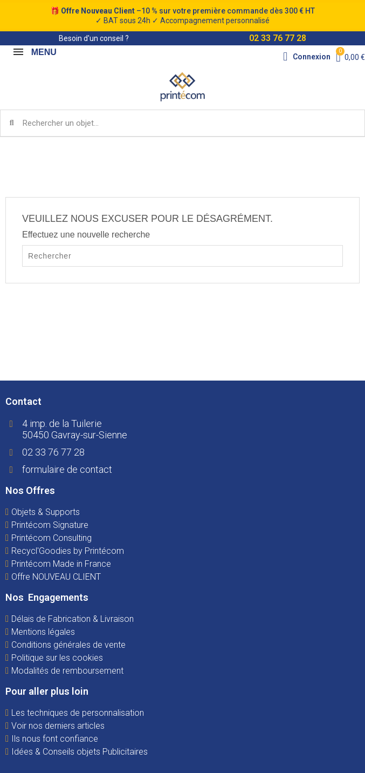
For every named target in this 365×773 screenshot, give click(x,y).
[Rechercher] (182, 256)
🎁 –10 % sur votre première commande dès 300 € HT (182, 15)
